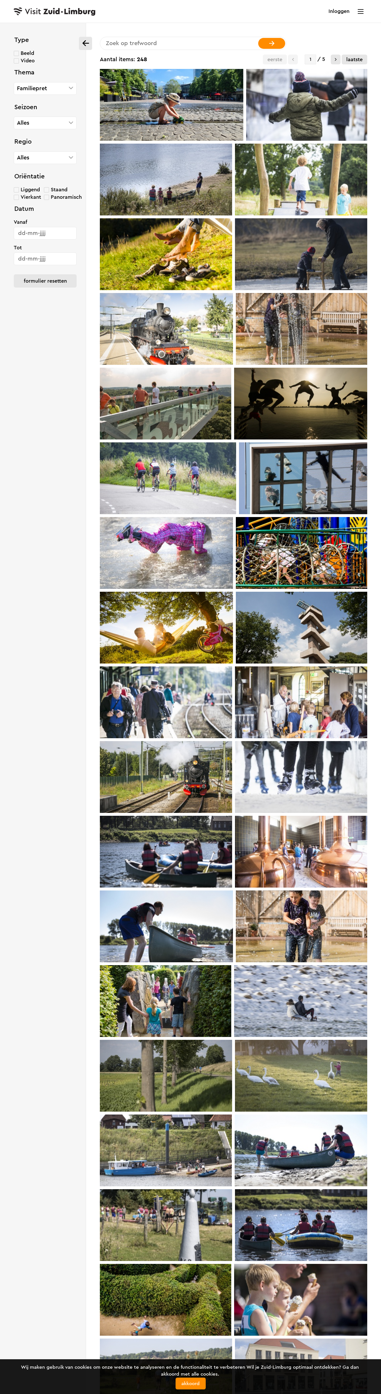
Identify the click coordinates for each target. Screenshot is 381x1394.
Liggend (30, 189)
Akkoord (190, 1383)
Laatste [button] (354, 59)
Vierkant (31, 197)
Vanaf (20, 222)
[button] (336, 59)
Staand (59, 189)
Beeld (27, 53)
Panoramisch (66, 197)
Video (28, 60)
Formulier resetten (45, 281)
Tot (18, 247)
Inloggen (338, 11)
